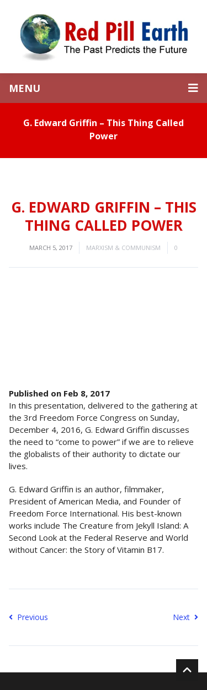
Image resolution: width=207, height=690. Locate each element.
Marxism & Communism (123, 247)
